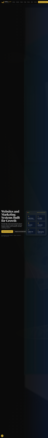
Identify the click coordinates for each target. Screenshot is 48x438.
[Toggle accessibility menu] (2, 436)
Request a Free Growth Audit (20, 231)
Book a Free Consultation (7, 231)
